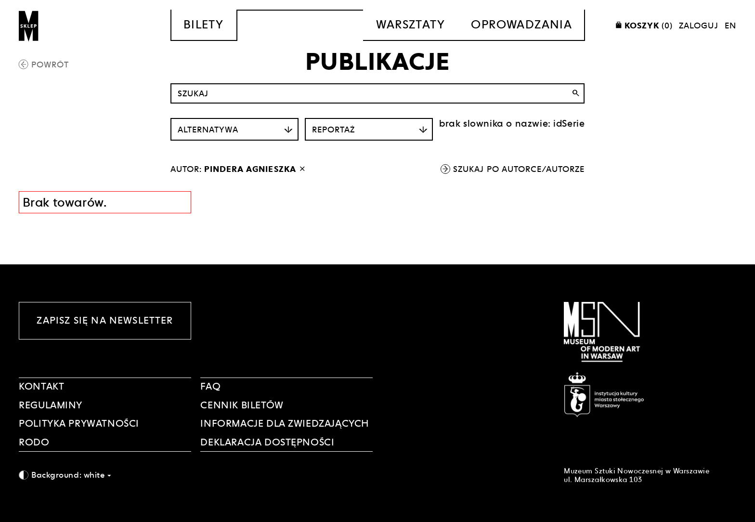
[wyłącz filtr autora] (302, 169)
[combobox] (105, 475)
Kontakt (41, 386)
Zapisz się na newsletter (105, 320)
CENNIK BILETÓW (241, 405)
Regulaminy (50, 405)
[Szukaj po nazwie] (377, 93)
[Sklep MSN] (29, 25)
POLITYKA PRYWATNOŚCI (79, 423)
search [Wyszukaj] (576, 93)
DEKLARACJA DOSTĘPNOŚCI (267, 442)
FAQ (210, 386)
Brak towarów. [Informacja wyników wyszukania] (65, 202)
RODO (34, 442)
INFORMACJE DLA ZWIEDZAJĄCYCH (284, 423)
